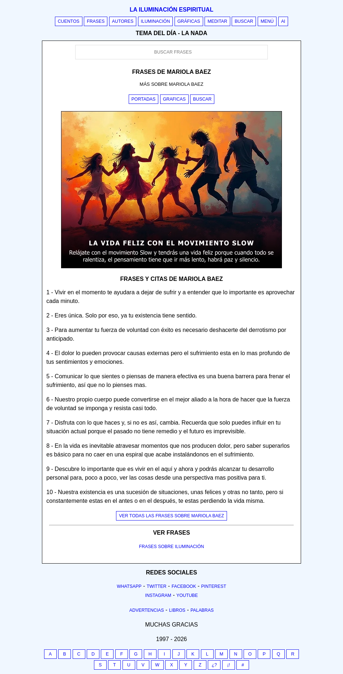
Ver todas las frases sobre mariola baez (171, 515)
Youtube (187, 595)
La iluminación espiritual (171, 10)
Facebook (184, 586)
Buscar (244, 21)
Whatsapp (129, 586)
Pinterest (213, 586)
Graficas (174, 99)
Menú (267, 21)
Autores (122, 21)
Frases (95, 21)
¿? (214, 664)
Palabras (202, 610)
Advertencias (146, 610)
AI (283, 21)
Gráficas (188, 21)
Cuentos (69, 21)
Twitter (157, 586)
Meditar (217, 21)
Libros (177, 610)
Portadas (144, 99)
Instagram (158, 595)
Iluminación (155, 21)
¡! (228, 664)
